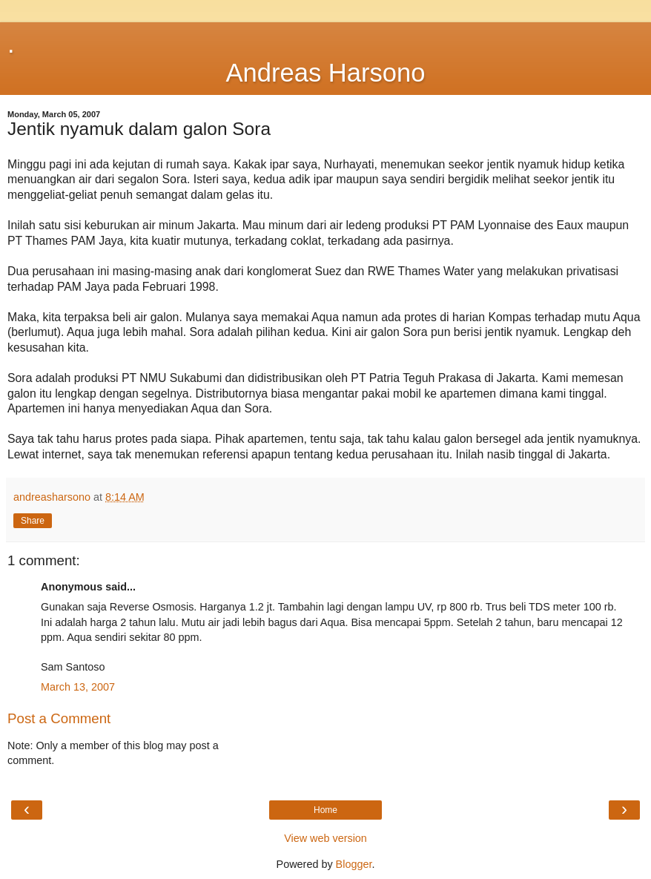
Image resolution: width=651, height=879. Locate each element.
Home (325, 810)
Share (32, 521)
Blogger (354, 864)
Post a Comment (58, 718)
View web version (325, 838)
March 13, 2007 (78, 687)
